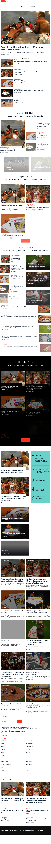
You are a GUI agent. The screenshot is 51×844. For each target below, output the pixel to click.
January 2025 (29, 740)
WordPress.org (29, 773)
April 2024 (3, 755)
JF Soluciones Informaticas (25, 6)
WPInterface (40, 830)
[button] (22, 58)
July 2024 (28, 749)
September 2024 (29, 746)
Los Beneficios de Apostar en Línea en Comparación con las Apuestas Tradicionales (13, 498)
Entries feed (28, 770)
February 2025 (4, 740)
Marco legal (5, 640)
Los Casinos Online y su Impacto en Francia (12, 612)
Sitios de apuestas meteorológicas (32, 673)
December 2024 (4, 743)
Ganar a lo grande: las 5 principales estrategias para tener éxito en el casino (38, 706)
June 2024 (3, 752)
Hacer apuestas (5, 621)
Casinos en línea (4, 494)
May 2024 (28, 752)
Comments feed (4, 773)
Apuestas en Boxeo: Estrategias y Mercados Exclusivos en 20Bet (12, 471)
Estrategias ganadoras (5, 44)
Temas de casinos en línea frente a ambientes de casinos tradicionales (38, 642)
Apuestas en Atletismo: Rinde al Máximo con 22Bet (12, 705)
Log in (2, 770)
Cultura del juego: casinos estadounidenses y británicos (36, 612)
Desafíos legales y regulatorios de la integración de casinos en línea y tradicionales (12, 674)
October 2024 (4, 746)
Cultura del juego (5, 592)
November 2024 (29, 743)
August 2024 (3, 749)
